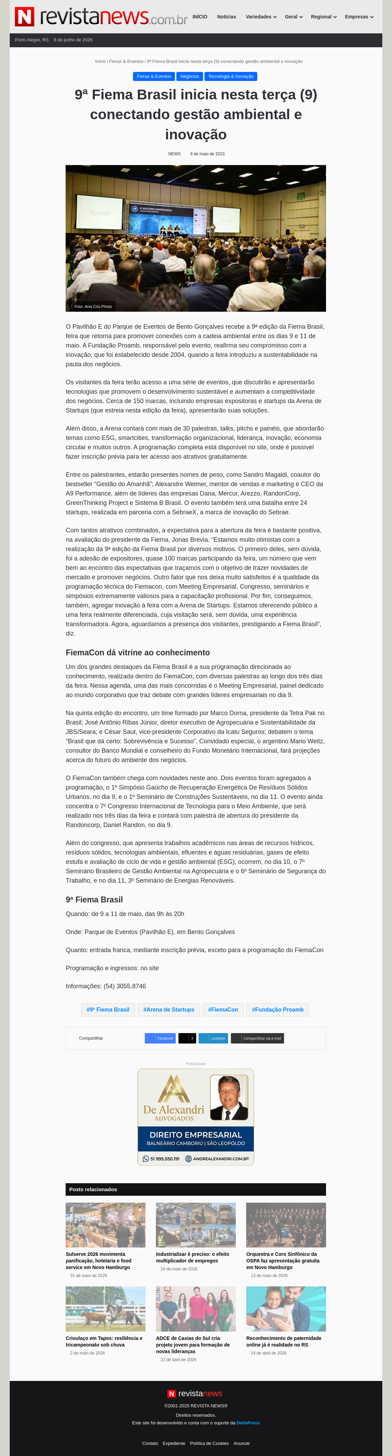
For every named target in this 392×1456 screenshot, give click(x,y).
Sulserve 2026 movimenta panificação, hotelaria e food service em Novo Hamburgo (98, 1260)
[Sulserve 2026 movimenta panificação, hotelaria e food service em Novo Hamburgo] (105, 1225)
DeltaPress (248, 1422)
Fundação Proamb (279, 1010)
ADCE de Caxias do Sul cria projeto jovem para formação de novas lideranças (193, 1344)
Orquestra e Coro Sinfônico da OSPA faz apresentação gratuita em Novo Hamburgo (282, 1260)
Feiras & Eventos (126, 61)
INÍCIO (200, 16)
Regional (321, 16)
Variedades (259, 16)
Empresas (356, 16)
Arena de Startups (170, 1010)
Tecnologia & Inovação (231, 76)
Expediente (174, 1443)
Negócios (189, 76)
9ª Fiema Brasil (109, 1010)
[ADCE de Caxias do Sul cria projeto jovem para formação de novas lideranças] (196, 1309)
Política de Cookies (209, 1443)
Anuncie (241, 1443)
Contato (150, 1443)
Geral (291, 16)
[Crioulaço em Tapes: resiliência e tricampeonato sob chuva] (105, 1309)
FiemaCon (224, 1010)
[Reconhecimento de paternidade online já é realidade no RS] (286, 1309)
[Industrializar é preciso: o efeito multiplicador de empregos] (196, 1225)
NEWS (174, 154)
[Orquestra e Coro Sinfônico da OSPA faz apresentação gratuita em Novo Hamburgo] (286, 1225)
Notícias (226, 16)
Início (97, 61)
